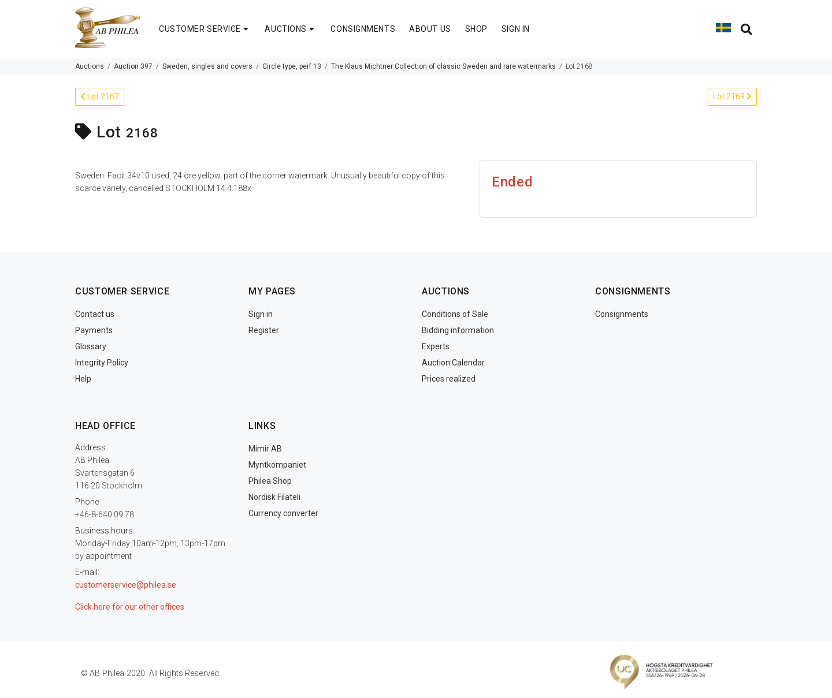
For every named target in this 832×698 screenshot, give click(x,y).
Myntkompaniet (277, 464)
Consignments (621, 314)
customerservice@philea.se (125, 584)
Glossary (90, 346)
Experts (436, 346)
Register (263, 330)
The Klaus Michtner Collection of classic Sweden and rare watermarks (443, 66)
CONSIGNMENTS (362, 28)
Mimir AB (265, 448)
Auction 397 (133, 66)
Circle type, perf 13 (291, 66)
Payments (94, 330)
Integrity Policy (101, 362)
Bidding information (458, 330)
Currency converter (283, 513)
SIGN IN (516, 28)
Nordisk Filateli (274, 497)
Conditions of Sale (455, 314)
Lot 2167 (99, 96)
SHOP (476, 28)
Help (83, 378)
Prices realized (449, 378)
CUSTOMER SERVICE (205, 28)
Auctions (89, 66)
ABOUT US (430, 28)
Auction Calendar (453, 362)
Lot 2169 (732, 96)
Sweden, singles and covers (207, 66)
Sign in (260, 314)
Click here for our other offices (129, 606)
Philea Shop (270, 481)
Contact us (94, 314)
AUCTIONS (291, 28)
